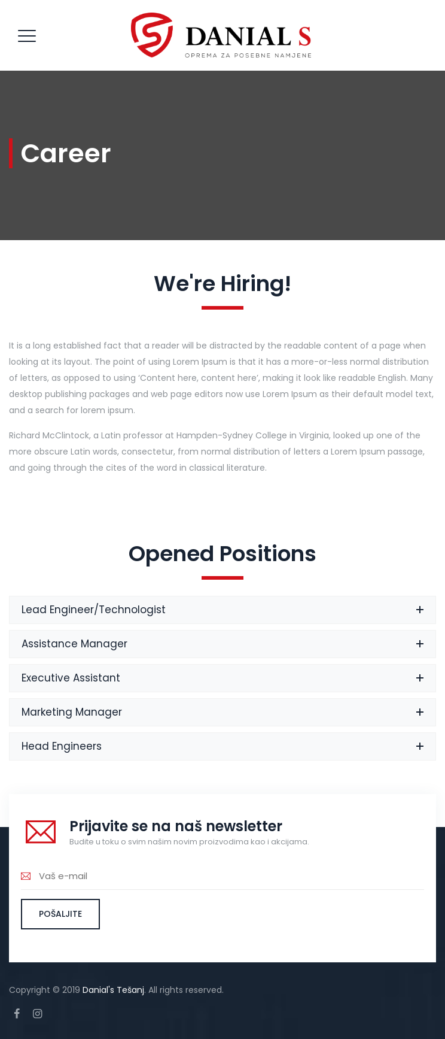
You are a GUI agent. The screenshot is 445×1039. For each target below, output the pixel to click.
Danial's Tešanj (113, 990)
